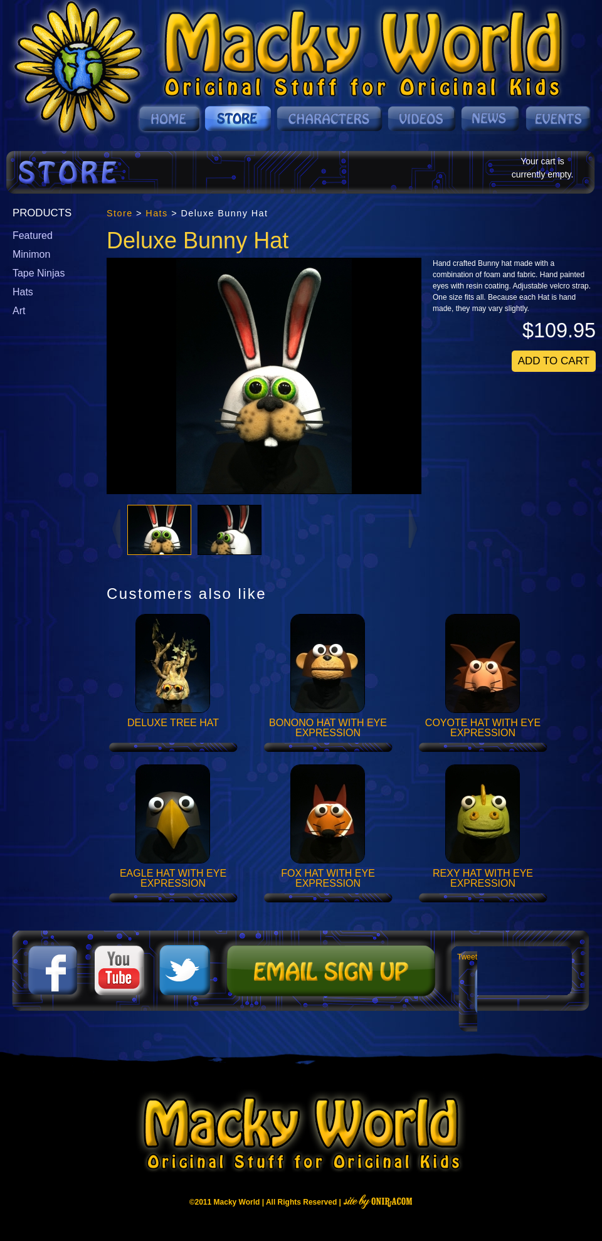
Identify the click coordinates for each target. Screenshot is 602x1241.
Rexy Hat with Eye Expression (483, 878)
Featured (33, 235)
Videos (422, 118)
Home (170, 118)
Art (19, 310)
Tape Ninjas (39, 273)
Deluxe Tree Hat (173, 722)
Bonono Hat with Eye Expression (328, 728)
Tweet (467, 957)
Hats (23, 292)
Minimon (31, 254)
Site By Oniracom (378, 1201)
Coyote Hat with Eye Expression (483, 728)
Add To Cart (553, 361)
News (491, 118)
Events (557, 118)
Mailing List (329, 971)
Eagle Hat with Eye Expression (173, 878)
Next (414, 528)
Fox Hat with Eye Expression (328, 878)
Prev (115, 528)
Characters (330, 118)
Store (239, 118)
